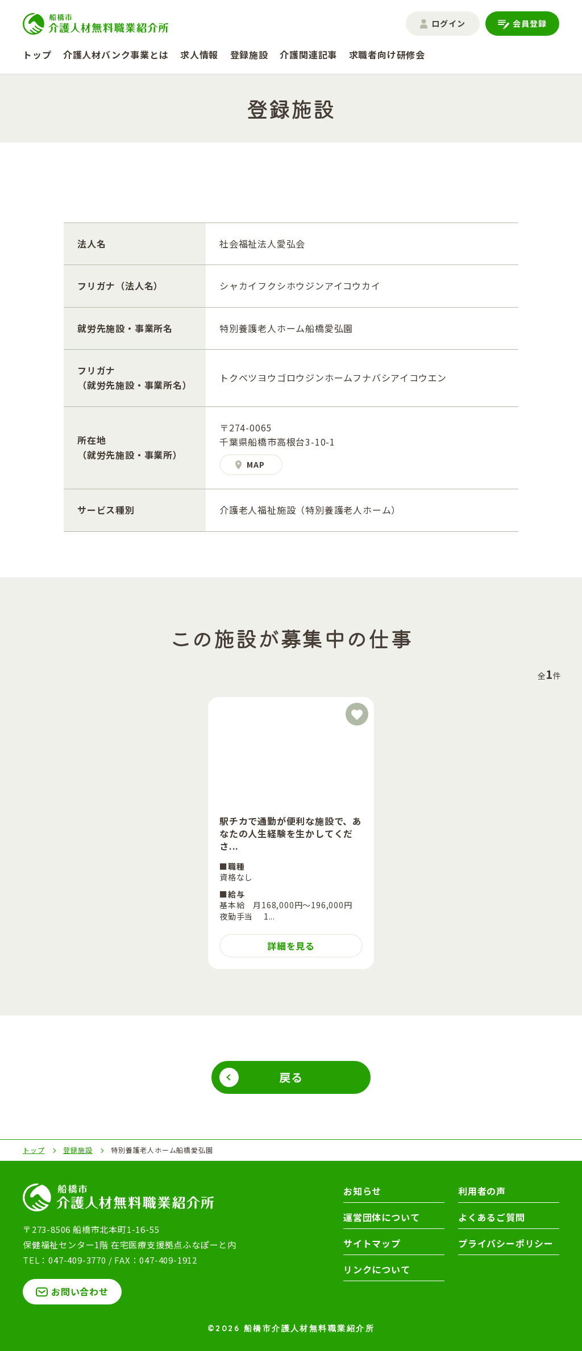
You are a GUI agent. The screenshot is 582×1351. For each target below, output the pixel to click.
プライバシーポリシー (506, 1243)
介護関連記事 (308, 54)
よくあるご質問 (491, 1217)
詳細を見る (291, 946)
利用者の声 (482, 1191)
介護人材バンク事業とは (116, 54)
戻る (291, 1077)
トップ (37, 54)
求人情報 (199, 54)
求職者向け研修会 (387, 54)
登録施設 (249, 54)
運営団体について (381, 1217)
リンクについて (376, 1269)
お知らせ (362, 1191)
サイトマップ (372, 1243)
